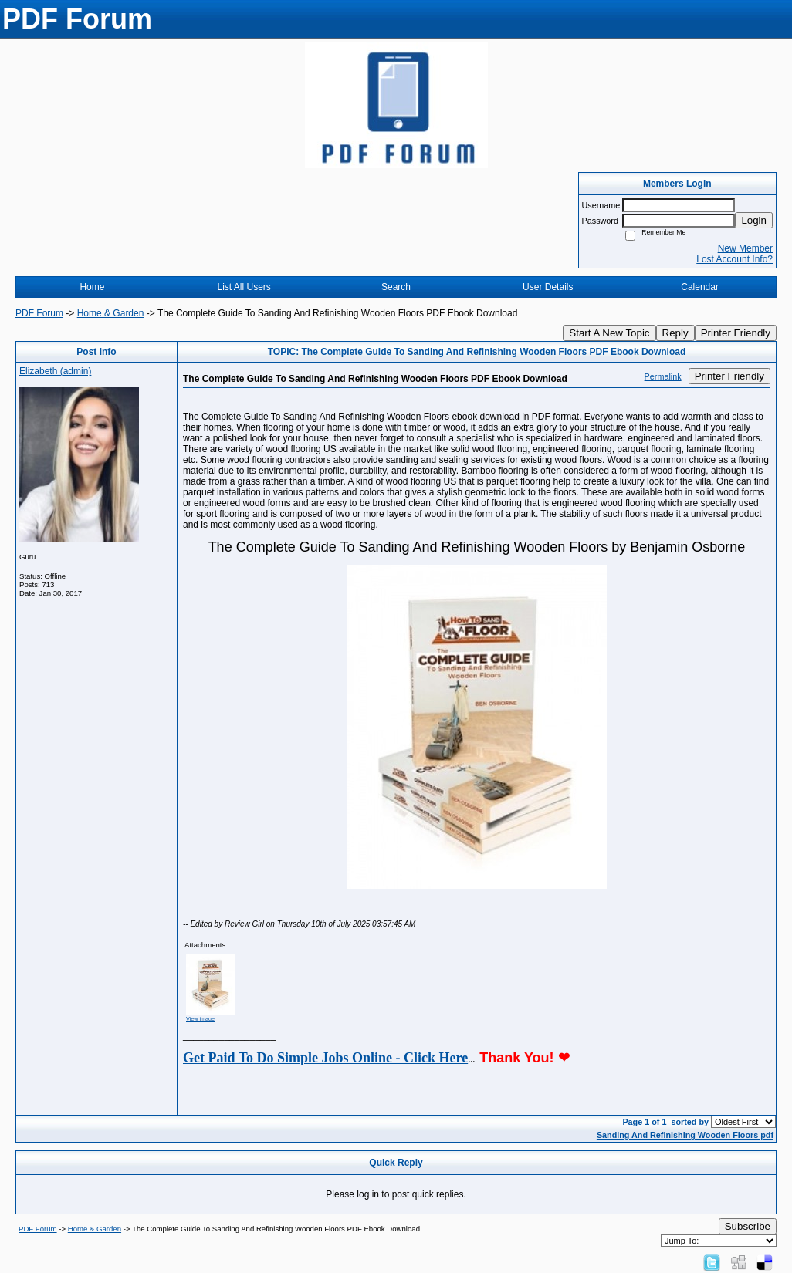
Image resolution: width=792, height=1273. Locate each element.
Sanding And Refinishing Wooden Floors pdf (685, 1135)
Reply (675, 333)
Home (92, 287)
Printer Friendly (735, 333)
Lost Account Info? (734, 259)
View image (200, 1018)
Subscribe (747, 1226)
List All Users (244, 287)
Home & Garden (110, 313)
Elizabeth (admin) (55, 371)
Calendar (700, 287)
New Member (745, 248)
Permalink (663, 376)
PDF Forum (39, 313)
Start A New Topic (609, 333)
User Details (548, 287)
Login (754, 220)
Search (396, 287)
